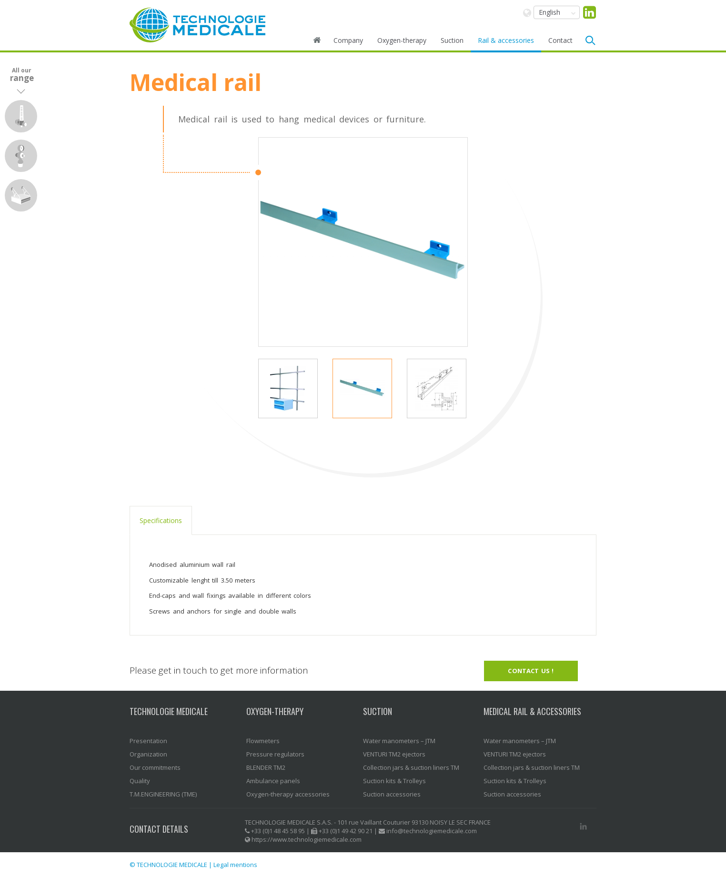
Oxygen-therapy (401, 40)
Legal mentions (235, 864)
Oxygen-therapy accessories (288, 794)
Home (316, 40)
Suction (452, 40)
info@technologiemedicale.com (431, 831)
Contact (560, 40)
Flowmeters (263, 740)
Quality (140, 780)
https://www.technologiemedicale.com (307, 839)
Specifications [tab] (161, 520)
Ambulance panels (273, 780)
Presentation (148, 740)
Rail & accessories (506, 40)
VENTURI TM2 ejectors (394, 754)
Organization (148, 754)
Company (348, 40)
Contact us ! (531, 670)
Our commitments (155, 767)
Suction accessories (392, 794)
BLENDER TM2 (265, 767)
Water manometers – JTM (399, 740)
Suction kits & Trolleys (394, 780)
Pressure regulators (275, 754)
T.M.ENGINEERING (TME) (163, 794)
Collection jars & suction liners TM (411, 767)
